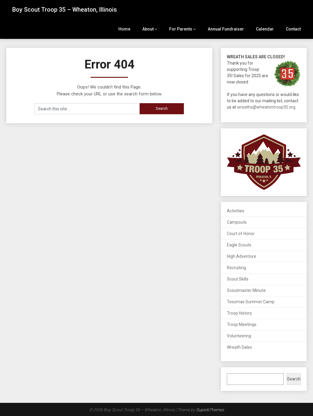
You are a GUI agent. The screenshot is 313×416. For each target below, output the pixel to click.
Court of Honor (241, 233)
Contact (293, 29)
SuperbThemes (210, 409)
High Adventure (241, 256)
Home (124, 29)
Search (293, 379)
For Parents (180, 29)
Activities (235, 210)
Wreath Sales (239, 347)
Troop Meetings (241, 324)
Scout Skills (237, 279)
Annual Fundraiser (226, 29)
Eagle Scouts (239, 245)
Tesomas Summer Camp (250, 301)
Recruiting (236, 267)
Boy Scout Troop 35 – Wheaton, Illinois (64, 9)
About (148, 29)
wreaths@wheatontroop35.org (266, 107)
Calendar (265, 29)
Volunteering (239, 335)
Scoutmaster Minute (246, 290)
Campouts (237, 222)
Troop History (239, 313)
